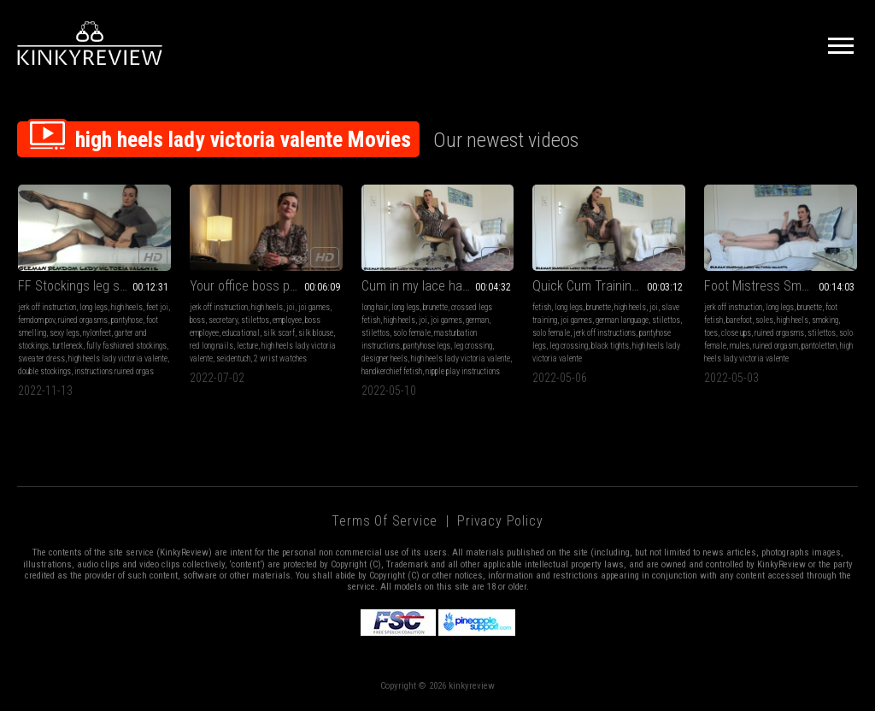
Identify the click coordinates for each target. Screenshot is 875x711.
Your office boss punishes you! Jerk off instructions (266, 286)
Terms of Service (385, 521)
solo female (412, 333)
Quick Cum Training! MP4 (600, 286)
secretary (223, 320)
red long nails (211, 345)
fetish (541, 307)
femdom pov (36, 320)
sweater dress (41, 358)
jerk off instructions (604, 333)
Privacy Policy (500, 521)
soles (764, 320)
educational (241, 333)
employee (287, 320)
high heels (127, 307)
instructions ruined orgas (114, 371)
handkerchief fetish (391, 371)
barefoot (739, 320)
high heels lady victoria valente (117, 358)
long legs (93, 307)
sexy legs (64, 333)
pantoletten (819, 345)
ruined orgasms (83, 320)
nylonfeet (97, 333)
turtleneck (67, 345)
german (477, 320)
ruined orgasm (775, 345)
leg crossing (473, 345)
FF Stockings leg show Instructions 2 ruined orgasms (94, 286)
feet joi (157, 307)
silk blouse (315, 333)
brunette (435, 307)
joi (290, 307)
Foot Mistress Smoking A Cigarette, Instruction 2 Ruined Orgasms (780, 286)
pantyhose (127, 320)
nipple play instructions (463, 371)
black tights (610, 345)
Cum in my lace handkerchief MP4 (437, 286)
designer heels (384, 358)
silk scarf (279, 333)
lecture (247, 345)
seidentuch (233, 358)
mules (739, 345)
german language (622, 320)
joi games (314, 307)
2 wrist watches (280, 358)
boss (197, 320)
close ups (736, 333)
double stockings (44, 371)
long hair (374, 307)
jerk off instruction (47, 307)
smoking (825, 320)
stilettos (255, 320)
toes (711, 333)
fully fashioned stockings (126, 345)
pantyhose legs (426, 345)
